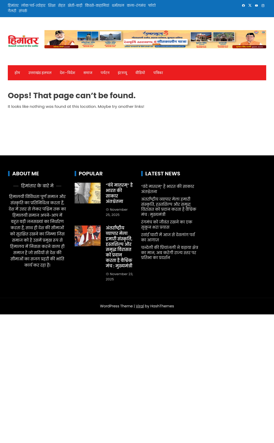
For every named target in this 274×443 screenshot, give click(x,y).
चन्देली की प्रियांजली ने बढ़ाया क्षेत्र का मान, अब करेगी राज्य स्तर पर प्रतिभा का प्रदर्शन (169, 252)
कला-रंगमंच (136, 5)
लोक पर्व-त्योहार (33, 5)
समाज (87, 72)
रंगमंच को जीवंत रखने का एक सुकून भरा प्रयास (166, 224)
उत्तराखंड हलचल (39, 72)
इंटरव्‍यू (122, 72)
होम (17, 72)
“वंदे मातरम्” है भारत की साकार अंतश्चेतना (119, 193)
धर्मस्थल (118, 5)
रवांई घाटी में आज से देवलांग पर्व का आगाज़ (168, 237)
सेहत (61, 5)
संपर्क (23, 11)
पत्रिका (158, 72)
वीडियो (140, 72)
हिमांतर (13, 5)
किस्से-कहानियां (97, 5)
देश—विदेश (67, 72)
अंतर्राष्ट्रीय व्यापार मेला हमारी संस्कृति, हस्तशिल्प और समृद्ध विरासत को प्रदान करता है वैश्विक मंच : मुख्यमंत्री (119, 247)
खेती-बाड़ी (75, 5)
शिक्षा (52, 5)
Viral (140, 306)
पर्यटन (105, 72)
